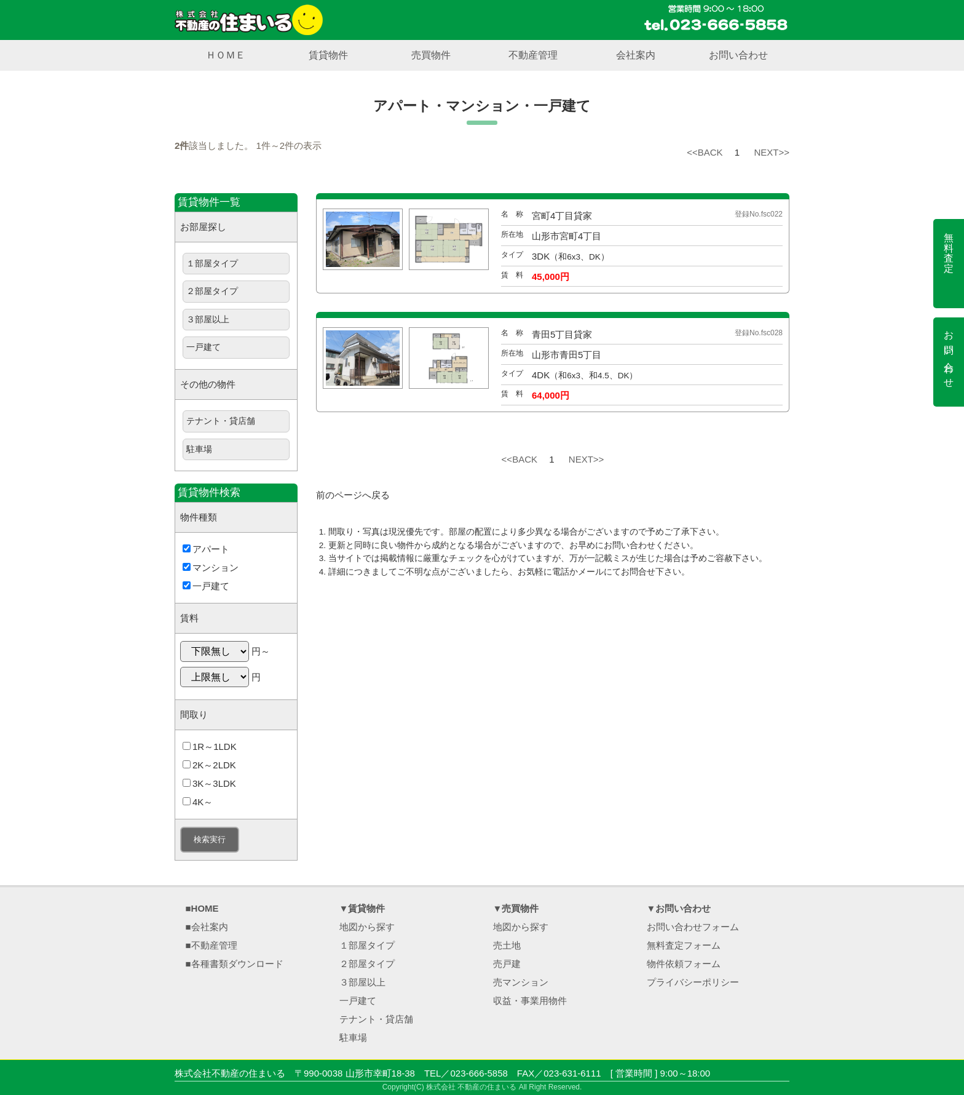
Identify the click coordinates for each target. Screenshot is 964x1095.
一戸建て (203, 347)
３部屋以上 (207, 319)
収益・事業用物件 (530, 1000)
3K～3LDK (209, 783)
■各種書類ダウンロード (234, 963)
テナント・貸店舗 (220, 421)
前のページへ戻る (353, 495)
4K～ (198, 802)
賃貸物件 (328, 55)
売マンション (520, 982)
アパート (206, 549)
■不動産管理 (211, 945)
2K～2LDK (209, 765)
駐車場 (199, 449)
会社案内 (635, 55)
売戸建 (507, 963)
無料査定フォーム (684, 945)
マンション (211, 567)
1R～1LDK (210, 746)
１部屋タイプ (212, 263)
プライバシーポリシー (693, 982)
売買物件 (431, 55)
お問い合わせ (738, 55)
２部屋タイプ (212, 291)
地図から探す (367, 927)
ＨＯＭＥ (225, 55)
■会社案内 (207, 927)
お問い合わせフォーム (693, 927)
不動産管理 (533, 55)
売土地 (507, 945)
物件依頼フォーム (684, 963)
